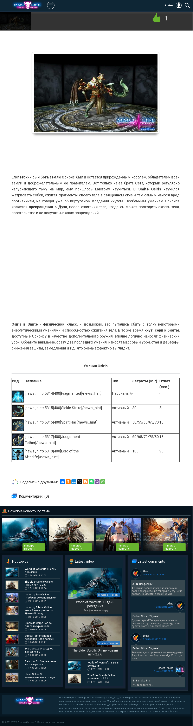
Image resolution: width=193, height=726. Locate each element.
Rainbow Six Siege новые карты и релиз (40, 663)
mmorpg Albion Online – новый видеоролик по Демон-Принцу (39, 610)
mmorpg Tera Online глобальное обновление (40, 596)
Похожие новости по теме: (29, 511)
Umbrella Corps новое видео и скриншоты (38, 624)
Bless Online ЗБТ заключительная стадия (40, 676)
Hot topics (20, 561)
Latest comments (151, 561)
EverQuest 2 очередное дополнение (39, 650)
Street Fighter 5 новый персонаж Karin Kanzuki (39, 637)
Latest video (84, 561)
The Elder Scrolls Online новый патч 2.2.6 (39, 583)
